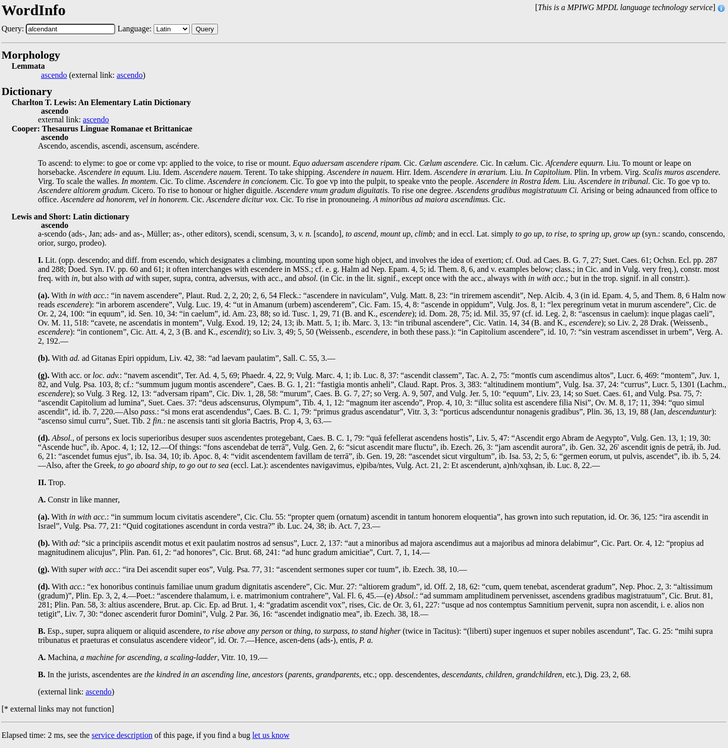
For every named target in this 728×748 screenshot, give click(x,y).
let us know (271, 735)
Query (205, 29)
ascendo (54, 75)
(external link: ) (93, 75)
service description (122, 735)
